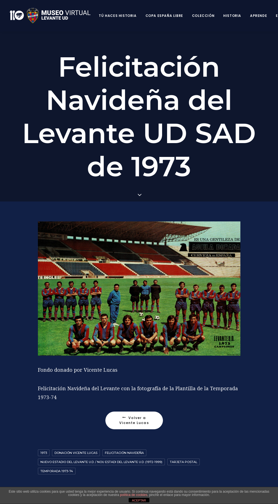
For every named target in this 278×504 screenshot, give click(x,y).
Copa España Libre (164, 15)
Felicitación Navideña (124, 446)
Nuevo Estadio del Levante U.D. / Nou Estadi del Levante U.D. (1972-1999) (101, 455)
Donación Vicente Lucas (75, 446)
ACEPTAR (139, 500)
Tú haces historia (117, 15)
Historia (232, 15)
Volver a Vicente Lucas (134, 413)
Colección (203, 15)
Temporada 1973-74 (56, 464)
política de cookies (133, 495)
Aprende (258, 15)
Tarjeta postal (183, 455)
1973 (43, 446)
